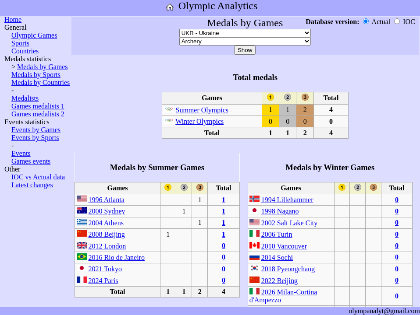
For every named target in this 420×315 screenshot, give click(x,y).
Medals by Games (42, 66)
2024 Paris (103, 280)
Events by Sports (35, 137)
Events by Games (36, 129)
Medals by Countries (40, 82)
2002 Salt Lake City (289, 223)
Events (21, 153)
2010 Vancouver (284, 246)
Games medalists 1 (37, 106)
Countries (25, 51)
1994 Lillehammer (287, 199)
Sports (20, 43)
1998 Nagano (280, 211)
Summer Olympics (202, 110)
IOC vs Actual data (38, 177)
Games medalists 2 (37, 114)
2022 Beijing (279, 280)
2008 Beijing (107, 234)
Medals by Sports (36, 74)
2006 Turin (276, 234)
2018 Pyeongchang (288, 269)
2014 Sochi (277, 257)
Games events (30, 161)
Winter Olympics (199, 121)
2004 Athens (106, 223)
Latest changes (32, 185)
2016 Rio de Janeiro (117, 257)
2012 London (107, 246)
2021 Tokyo (105, 269)
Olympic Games (34, 35)
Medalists (25, 98)
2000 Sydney (107, 211)
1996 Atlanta (107, 199)
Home (12, 19)
